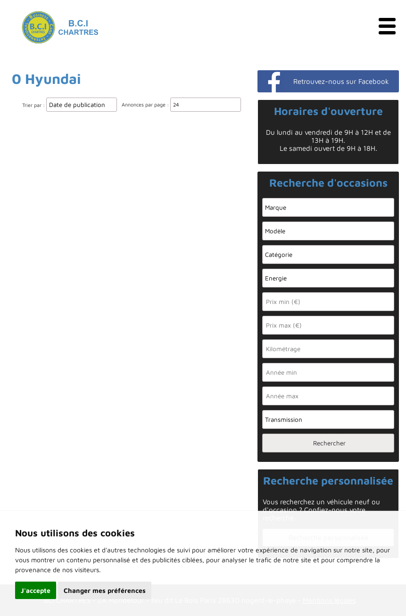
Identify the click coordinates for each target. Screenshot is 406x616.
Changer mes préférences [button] (105, 590)
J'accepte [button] (35, 590)
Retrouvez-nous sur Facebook (341, 81)
